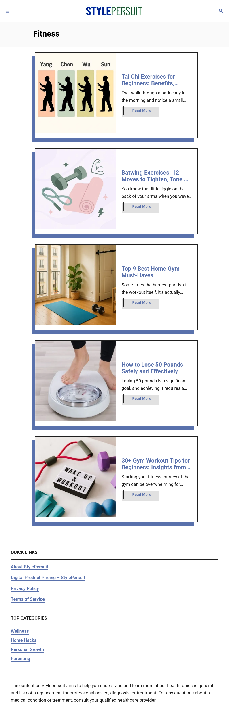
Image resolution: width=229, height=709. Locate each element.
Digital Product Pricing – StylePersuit (48, 577)
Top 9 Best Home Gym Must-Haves (151, 272)
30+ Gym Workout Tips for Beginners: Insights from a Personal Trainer (156, 467)
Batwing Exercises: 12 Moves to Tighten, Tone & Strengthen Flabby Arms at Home (156, 182)
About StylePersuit (29, 566)
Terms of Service (28, 599)
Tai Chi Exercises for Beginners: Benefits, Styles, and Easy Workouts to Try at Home (156, 86)
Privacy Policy (25, 588)
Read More (143, 111)
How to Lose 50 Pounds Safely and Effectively (152, 368)
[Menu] (7, 11)
